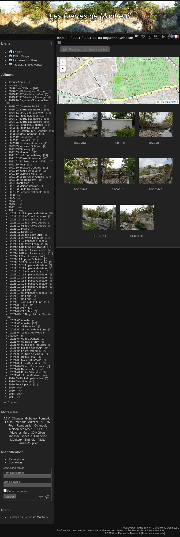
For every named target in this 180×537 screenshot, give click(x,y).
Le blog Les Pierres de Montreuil (28, 516)
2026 (12, 194)
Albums (7, 75)
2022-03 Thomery (19, 149)
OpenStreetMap (169, 102)
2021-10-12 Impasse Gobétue (28, 283)
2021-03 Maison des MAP (24, 185)
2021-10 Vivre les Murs (23, 173)
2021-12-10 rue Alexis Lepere (28, 222)
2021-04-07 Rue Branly (24, 341)
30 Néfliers (38, 432)
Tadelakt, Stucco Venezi (27, 64)
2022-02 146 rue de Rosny (25, 155)
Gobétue (31, 418)
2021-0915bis (18, 304)
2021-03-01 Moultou (22, 356)
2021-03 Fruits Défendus (24, 188)
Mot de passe (12, 481)
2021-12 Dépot (19, 231)
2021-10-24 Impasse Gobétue (28, 265)
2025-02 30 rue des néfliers (25, 109)
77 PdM (45, 422)
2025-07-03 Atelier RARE (24, 106)
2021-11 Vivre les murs (24, 256)
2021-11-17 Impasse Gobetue (28, 240)
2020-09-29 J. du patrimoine (26, 378)
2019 (12, 390)
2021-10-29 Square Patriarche (28, 262)
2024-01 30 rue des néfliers (26, 121)
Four (11, 425)
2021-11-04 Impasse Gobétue (29, 246)
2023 (12, 204)
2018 (12, 393)
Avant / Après (17, 81)
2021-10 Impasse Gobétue (25, 167)
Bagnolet (30, 439)
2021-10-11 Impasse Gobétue (28, 286)
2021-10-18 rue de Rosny (25, 271)
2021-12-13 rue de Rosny (25, 219)
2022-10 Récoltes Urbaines (25, 143)
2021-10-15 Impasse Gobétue (28, 280)
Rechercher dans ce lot (88, 49)
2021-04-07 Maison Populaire (28, 344)
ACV (7, 418)
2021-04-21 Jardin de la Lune (28, 329)
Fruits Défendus (15, 422)
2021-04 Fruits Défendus (25, 350)
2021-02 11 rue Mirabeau (25, 375)
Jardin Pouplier (28, 443)
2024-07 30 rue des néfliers (25, 118)
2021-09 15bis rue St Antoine (26, 176)
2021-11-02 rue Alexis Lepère (28, 249)
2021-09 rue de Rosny (22, 179)
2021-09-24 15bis (21, 308)
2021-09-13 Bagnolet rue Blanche (31, 314)
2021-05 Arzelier (19, 182)
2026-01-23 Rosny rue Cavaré (27, 91)
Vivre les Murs (19, 432)
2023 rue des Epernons (23, 133)
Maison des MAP (20, 429)
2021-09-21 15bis (21, 311)
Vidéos (13, 84)
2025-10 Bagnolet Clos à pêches (29, 100)
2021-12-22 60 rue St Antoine (28, 216)
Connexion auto (15, 491)
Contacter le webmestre (166, 527)
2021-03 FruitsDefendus (25, 363)
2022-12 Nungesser (21, 136)
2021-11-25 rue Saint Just (26, 234)
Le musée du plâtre (25, 60)
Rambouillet (25, 425)
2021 (12, 210)
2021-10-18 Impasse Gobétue (28, 274)
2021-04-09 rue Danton (24, 338)
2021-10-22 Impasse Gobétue (28, 268)
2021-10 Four (17, 164)
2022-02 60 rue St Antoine (25, 158)
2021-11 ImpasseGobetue (26, 259)
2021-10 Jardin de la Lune (25, 170)
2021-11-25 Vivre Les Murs (27, 237)
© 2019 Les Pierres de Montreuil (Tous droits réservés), (135, 533)
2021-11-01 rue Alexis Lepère (28, 253)
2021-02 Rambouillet (23, 369)
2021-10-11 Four (20, 289)
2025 (12, 198)
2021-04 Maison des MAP (26, 347)
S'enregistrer (16, 459)
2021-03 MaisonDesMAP (25, 359)
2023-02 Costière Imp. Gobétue (28, 130)
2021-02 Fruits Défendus (25, 372)
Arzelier (33, 422)
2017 (12, 396)
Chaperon (40, 436)
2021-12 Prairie (19, 228)
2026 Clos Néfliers (20, 88)
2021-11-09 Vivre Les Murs (27, 243)
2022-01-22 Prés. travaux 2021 (28, 161)
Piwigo (139, 527)
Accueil (63, 38)
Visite (41, 439)
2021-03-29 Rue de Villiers (26, 353)
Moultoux (16, 439)
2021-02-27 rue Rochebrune (27, 366)
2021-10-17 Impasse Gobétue (28, 277)
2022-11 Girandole (20, 139)
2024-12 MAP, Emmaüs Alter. (27, 112)
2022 (12, 207)
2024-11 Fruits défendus (24, 115)
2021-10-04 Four (20, 295)
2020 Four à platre (20, 384)
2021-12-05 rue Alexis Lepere (28, 225)
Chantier (17, 418)
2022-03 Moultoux (20, 152)
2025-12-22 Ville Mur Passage (27, 97)
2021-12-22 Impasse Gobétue (28, 213)
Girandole (41, 425)
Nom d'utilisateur (14, 472)
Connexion (15, 462)
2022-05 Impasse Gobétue (25, 146)
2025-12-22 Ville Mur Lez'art (26, 94)
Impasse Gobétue (20, 436)
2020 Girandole (18, 381)
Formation (45, 418)
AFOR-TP (40, 429)
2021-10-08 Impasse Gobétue (28, 292)
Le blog (17, 51)
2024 (12, 201)
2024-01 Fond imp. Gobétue (26, 124)
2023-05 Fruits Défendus (24, 127)
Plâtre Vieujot (21, 56)
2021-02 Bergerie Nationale (25, 191)
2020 (12, 387)
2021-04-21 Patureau (23, 326)
